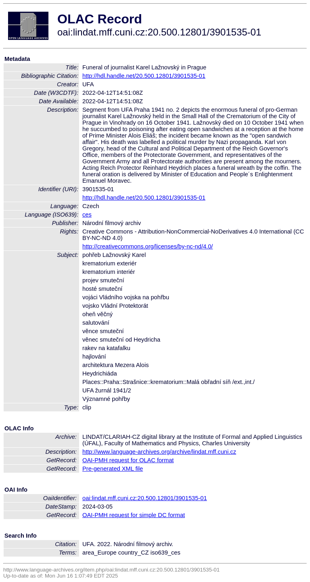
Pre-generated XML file (112, 468)
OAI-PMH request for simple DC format (133, 515)
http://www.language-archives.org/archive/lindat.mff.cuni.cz (159, 451)
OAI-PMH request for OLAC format (128, 460)
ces (87, 214)
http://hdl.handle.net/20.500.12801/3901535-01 (143, 76)
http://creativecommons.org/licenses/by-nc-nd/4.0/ (147, 246)
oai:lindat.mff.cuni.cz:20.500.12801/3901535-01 (144, 498)
